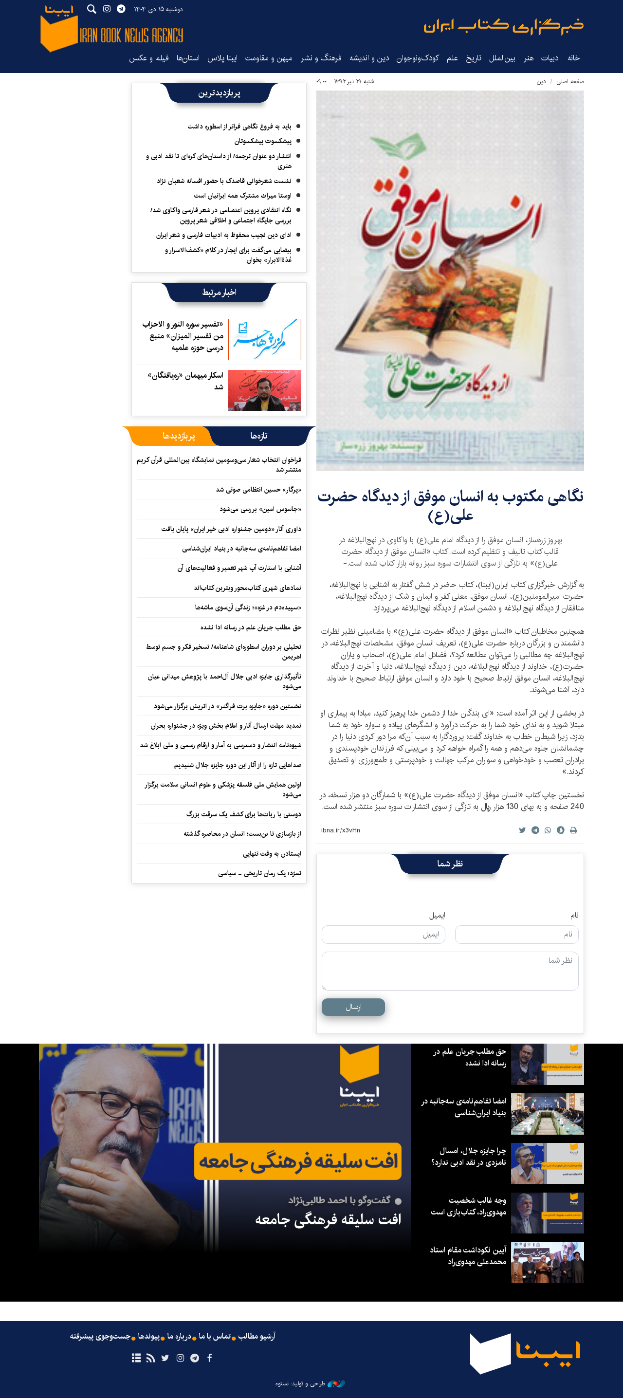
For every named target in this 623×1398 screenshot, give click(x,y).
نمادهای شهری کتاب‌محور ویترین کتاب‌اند (247, 588)
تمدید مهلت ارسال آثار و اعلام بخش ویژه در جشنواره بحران (226, 725)
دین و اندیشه (369, 58)
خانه (574, 58)
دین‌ (541, 81)
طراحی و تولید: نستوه (310, 1384)
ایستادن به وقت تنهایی (272, 853)
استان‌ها (188, 58)
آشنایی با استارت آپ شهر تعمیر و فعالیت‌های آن (239, 568)
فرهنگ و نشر (321, 58)
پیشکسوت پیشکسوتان (263, 141)
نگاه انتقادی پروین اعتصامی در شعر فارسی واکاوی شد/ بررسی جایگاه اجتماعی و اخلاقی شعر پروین (221, 215)
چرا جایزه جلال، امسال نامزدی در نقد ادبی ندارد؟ (468, 1156)
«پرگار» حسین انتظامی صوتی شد (258, 489)
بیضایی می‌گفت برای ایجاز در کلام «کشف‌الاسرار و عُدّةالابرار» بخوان (228, 255)
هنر (528, 58)
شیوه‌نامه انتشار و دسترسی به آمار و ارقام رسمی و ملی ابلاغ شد (220, 745)
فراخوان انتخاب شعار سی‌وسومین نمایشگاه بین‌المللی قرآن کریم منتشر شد (219, 465)
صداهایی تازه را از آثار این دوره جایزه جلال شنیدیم (237, 765)
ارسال (354, 1006)
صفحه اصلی (570, 81)
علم (452, 58)
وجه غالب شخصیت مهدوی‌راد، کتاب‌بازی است (468, 1206)
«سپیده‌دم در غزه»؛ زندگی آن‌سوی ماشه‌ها (248, 607)
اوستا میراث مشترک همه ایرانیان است (243, 195)
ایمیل (437, 915)
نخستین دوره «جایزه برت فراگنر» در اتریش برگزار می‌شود (227, 706)
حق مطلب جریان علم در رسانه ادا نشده (251, 627)
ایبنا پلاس (222, 58)
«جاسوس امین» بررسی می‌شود (260, 509)
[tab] (259, 436)
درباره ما (179, 1337)
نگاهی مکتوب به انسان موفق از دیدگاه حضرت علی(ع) (450, 506)
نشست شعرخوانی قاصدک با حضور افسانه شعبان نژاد (224, 181)
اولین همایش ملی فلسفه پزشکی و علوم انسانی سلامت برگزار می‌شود (223, 789)
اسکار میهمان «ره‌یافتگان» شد (185, 381)
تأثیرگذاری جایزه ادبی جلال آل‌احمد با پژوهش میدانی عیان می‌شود (224, 681)
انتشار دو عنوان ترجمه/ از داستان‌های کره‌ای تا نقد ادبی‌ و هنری (219, 161)
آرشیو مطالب (256, 1337)
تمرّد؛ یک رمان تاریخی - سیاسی (259, 873)
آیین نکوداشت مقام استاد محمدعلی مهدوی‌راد (468, 1256)
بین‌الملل (502, 58)
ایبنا (503, 27)
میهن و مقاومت (269, 58)
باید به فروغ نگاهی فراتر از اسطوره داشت (240, 126)
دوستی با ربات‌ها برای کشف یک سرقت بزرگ (243, 814)
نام (574, 915)
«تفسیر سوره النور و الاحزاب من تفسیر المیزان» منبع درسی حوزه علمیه (182, 336)
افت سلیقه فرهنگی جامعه (328, 1220)
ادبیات (550, 58)
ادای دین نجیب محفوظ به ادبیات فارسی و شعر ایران (224, 235)
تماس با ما (215, 1337)
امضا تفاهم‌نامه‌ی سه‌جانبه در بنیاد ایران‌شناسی (241, 548)
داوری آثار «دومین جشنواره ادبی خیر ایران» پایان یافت (231, 529)
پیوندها (149, 1337)
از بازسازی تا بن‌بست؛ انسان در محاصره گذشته (242, 833)
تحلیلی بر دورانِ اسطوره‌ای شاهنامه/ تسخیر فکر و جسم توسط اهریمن (223, 652)
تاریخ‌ (473, 58)
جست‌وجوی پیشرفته (100, 1337)
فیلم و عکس (149, 58)
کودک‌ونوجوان (418, 58)
